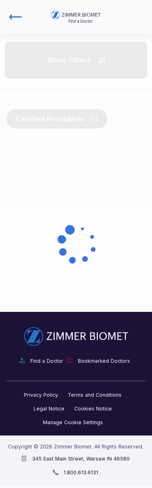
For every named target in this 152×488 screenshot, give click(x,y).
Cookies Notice (93, 409)
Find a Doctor (46, 361)
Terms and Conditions (95, 395)
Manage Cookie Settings (73, 422)
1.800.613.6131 (81, 472)
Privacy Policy (41, 395)
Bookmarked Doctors (138, 17)
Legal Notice (49, 409)
